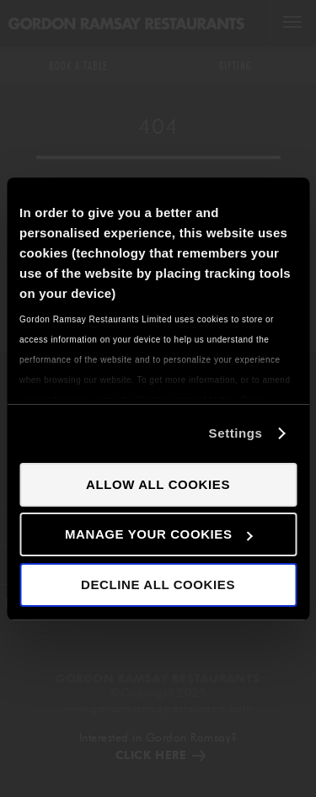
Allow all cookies (158, 484)
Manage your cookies (159, 534)
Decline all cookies (158, 584)
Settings (236, 433)
